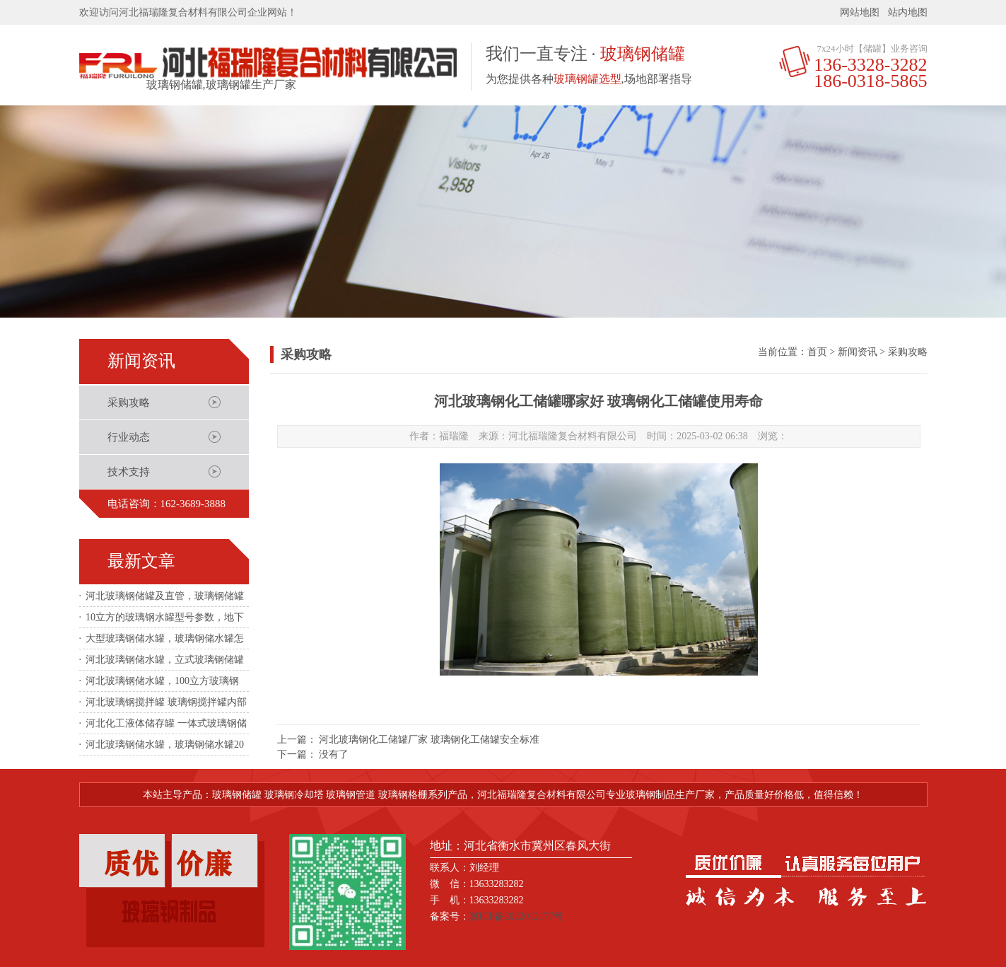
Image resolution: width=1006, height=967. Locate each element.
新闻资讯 (857, 352)
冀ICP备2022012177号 (516, 916)
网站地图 (859, 12)
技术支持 (128, 471)
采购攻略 (128, 402)
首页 (817, 352)
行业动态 (128, 437)
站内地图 (908, 12)
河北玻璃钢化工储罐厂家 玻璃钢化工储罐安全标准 (429, 739)
